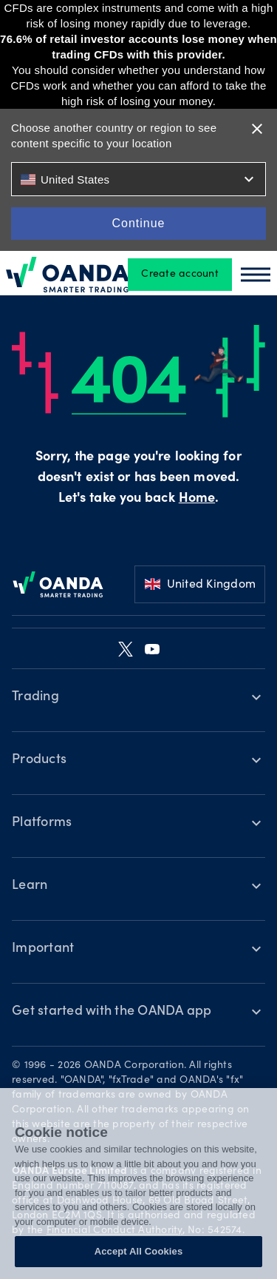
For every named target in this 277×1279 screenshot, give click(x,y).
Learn (29, 886)
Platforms (42, 823)
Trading (35, 697)
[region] (138, 1183)
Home (197, 499)
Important (43, 949)
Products (39, 760)
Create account (180, 274)
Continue (138, 223)
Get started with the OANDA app (112, 1011)
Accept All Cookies (139, 1251)
